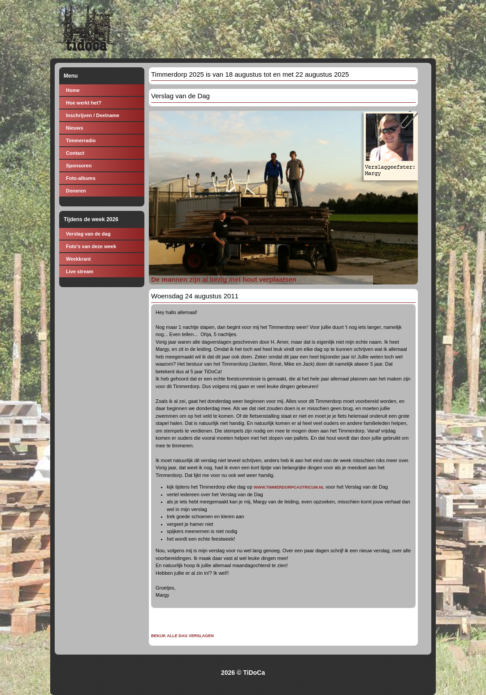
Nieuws (74, 128)
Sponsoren (78, 165)
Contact (75, 153)
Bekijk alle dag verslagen (182, 636)
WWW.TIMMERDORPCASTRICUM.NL (289, 487)
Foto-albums (80, 178)
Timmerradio (80, 140)
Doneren (76, 190)
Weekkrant (78, 259)
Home (73, 90)
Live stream (79, 271)
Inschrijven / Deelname (92, 115)
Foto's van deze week (91, 246)
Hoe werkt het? (83, 102)
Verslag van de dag (88, 233)
